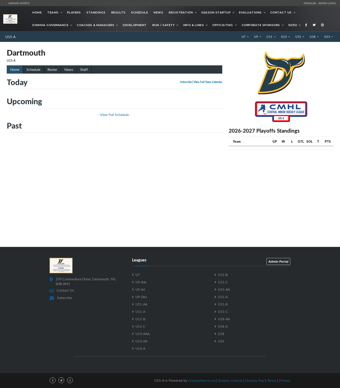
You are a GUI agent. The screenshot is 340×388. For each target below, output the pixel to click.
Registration (181, 12)
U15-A (10, 36)
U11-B (140, 319)
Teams (53, 12)
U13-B (223, 274)
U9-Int (140, 289)
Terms (271, 380)
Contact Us (281, 12)
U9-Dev (141, 297)
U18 (313, 37)
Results (118, 12)
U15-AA (224, 289)
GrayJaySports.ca (201, 380)
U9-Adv (141, 282)
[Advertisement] (281, 183)
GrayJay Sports (17, 3)
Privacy (284, 380)
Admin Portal (278, 261)
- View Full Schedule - (114, 114)
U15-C (223, 311)
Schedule (139, 12)
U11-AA (141, 304)
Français (311, 3)
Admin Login (327, 3)
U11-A (140, 311)
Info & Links (193, 25)
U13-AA (141, 341)
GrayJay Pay (254, 380)
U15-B (223, 304)
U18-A (223, 326)
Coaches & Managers (95, 25)
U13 (284, 37)
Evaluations (250, 12)
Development (135, 25)
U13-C (223, 282)
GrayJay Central (230, 380)
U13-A (140, 348)
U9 (256, 37)
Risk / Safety (163, 25)
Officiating (222, 25)
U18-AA (224, 319)
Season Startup (215, 12)
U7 (244, 37)
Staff (84, 69)
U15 (298, 37)
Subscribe (186, 82)
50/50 (292, 25)
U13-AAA (143, 334)
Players (74, 12)
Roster (52, 69)
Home (37, 12)
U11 (269, 37)
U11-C (140, 326)
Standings (96, 12)
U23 (327, 37)
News (158, 12)
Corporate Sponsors (261, 25)
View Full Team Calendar (208, 82)
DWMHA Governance (50, 25)
